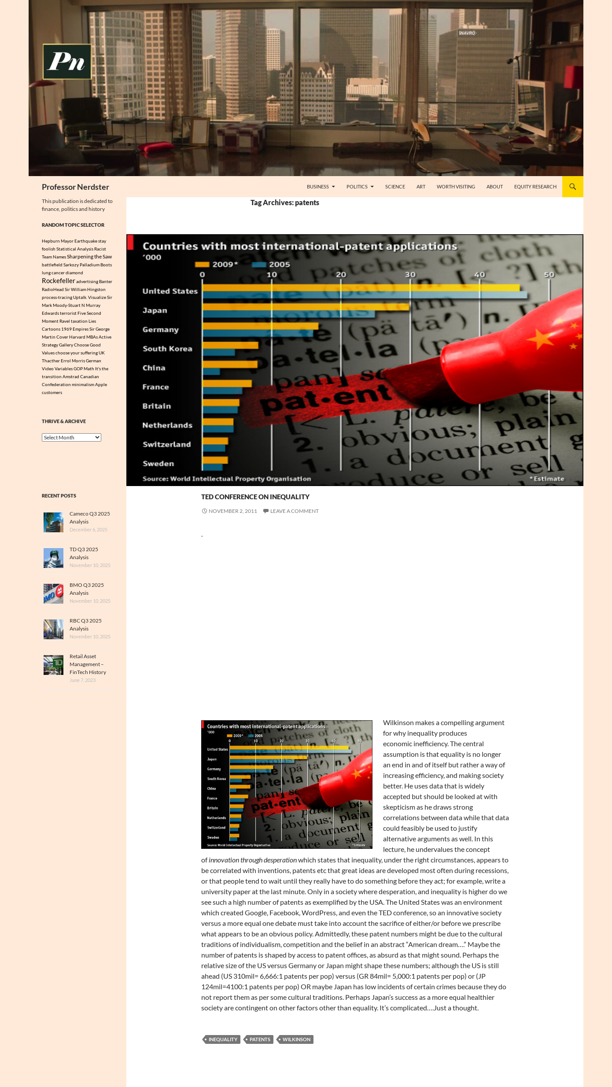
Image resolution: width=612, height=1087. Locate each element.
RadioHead (53, 290)
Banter (105, 282)
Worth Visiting (456, 186)
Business (318, 186)
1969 (66, 330)
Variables (64, 369)
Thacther (51, 362)
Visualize (97, 298)
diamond (74, 272)
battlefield (52, 264)
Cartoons (51, 330)
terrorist (68, 314)
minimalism (83, 385)
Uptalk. (80, 298)
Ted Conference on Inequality (321, 494)
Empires (80, 330)
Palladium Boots (96, 264)
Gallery (66, 346)
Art (421, 186)
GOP (78, 369)
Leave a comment (294, 511)
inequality (223, 1039)
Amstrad (71, 377)
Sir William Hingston (85, 290)
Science (395, 186)
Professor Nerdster (75, 187)
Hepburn (51, 240)
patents (260, 1039)
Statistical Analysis (74, 248)
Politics (357, 186)
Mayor (67, 240)
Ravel (64, 322)
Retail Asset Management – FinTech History (88, 665)
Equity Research (535, 186)
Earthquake (85, 240)
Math (89, 369)
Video (48, 369)
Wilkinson (296, 1039)
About (495, 186)
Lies (92, 322)
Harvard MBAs (83, 338)
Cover (62, 338)
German (93, 362)
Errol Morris (73, 362)
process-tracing (57, 298)
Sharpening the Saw (89, 256)
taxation (79, 322)
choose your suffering (76, 354)
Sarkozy (71, 264)
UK (102, 354)
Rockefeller (58, 281)
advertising (87, 282)
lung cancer (53, 272)
